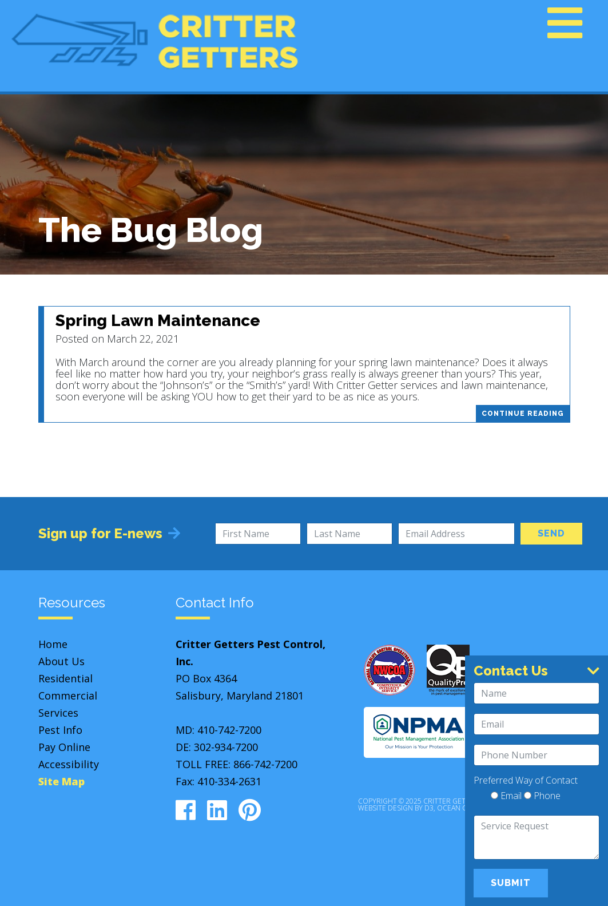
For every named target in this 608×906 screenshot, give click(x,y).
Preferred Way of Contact (526, 780)
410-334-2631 (229, 781)
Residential (65, 678)
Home (52, 644)
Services (58, 713)
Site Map (61, 781)
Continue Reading (523, 414)
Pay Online (64, 747)
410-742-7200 (229, 730)
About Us (61, 661)
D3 (429, 808)
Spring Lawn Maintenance (157, 320)
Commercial (67, 695)
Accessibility (68, 764)
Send (551, 533)
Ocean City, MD (464, 808)
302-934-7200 (226, 747)
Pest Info (60, 730)
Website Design (385, 808)
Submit (511, 882)
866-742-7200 (265, 764)
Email (506, 795)
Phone (542, 795)
